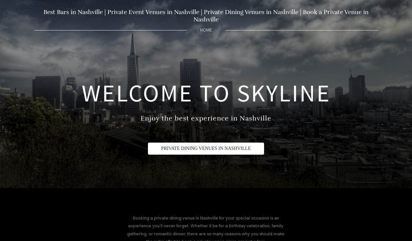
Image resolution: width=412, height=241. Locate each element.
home (206, 29)
